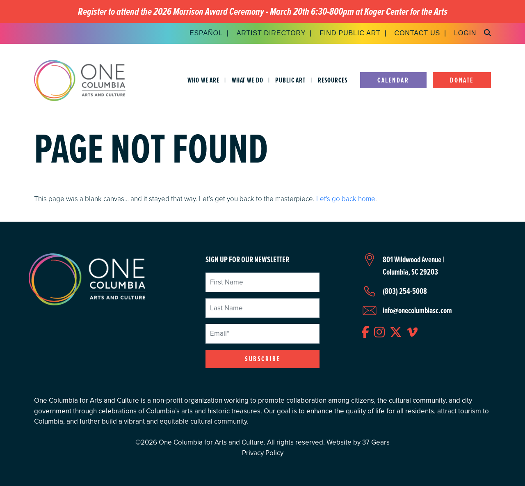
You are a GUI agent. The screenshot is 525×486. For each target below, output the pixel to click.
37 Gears (376, 442)
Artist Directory (271, 33)
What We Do (247, 80)
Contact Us (417, 33)
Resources (333, 80)
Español (206, 33)
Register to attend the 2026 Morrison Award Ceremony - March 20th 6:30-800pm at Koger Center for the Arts (262, 12)
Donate (461, 80)
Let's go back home (345, 199)
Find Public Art (350, 33)
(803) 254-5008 (405, 291)
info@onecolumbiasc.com (417, 310)
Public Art (290, 80)
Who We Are (203, 80)
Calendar (393, 80)
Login (465, 33)
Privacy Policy (262, 453)
